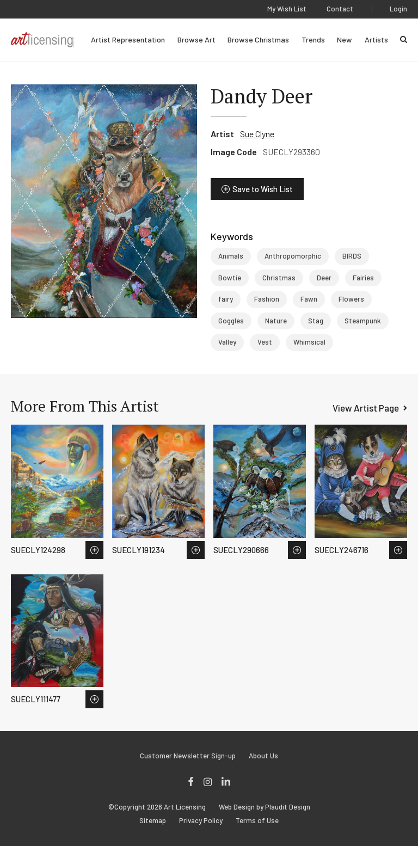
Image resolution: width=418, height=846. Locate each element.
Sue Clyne (257, 133)
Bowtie (229, 277)
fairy (225, 299)
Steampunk (363, 320)
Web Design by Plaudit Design (264, 807)
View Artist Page (366, 407)
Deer (324, 277)
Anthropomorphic (293, 256)
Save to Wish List (262, 189)
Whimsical (309, 342)
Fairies (363, 277)
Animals (230, 256)
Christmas (279, 277)
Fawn (308, 299)
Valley (227, 342)
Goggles (231, 320)
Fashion (266, 299)
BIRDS (351, 256)
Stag (315, 320)
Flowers (351, 299)
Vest (264, 342)
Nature (276, 320)
